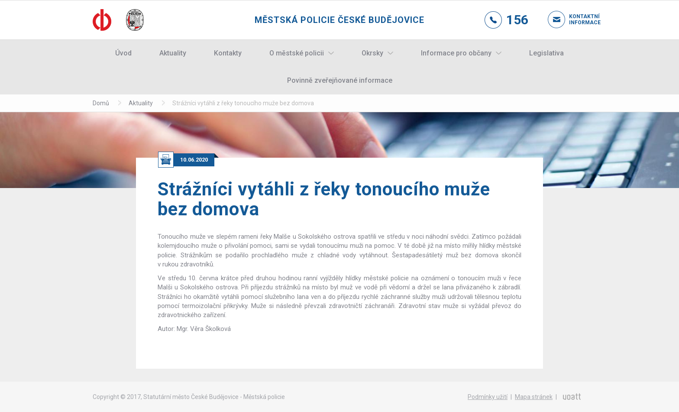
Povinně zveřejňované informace (339, 80)
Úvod (123, 53)
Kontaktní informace (577, 19)
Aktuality (172, 53)
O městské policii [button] (296, 53)
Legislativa (546, 53)
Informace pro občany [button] (456, 53)
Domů (101, 103)
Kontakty (228, 53)
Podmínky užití (488, 396)
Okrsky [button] (372, 53)
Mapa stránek (534, 396)
